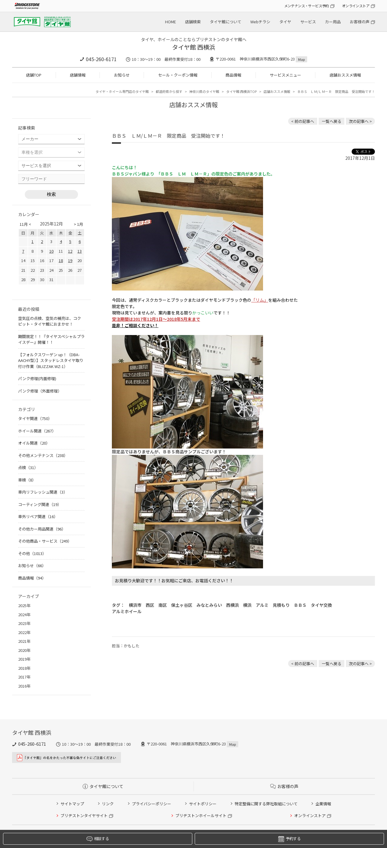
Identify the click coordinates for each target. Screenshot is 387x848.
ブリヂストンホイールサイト (200, 815)
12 (70, 251)
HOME (170, 22)
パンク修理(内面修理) (37, 378)
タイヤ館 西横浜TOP (241, 91)
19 (70, 260)
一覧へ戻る (331, 121)
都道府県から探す (169, 91)
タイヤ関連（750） (35, 418)
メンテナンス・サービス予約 (306, 5)
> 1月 (78, 224)
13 (79, 251)
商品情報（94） (32, 578)
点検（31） (28, 467)
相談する (97, 839)
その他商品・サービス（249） (45, 541)
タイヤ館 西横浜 (193, 47)
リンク (108, 804)
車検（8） (27, 480)
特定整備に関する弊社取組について (266, 804)
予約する (289, 839)
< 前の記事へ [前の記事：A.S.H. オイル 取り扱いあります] (302, 121)
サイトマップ (72, 804)
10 (51, 251)
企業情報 (323, 804)
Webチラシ (260, 22)
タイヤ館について (225, 22)
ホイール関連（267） (37, 431)
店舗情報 (78, 75)
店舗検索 (193, 22)
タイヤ (285, 22)
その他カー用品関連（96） (42, 529)
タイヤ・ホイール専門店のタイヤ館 (122, 91)
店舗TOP (33, 75)
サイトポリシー (202, 804)
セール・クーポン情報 (177, 75)
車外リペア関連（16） (38, 516)
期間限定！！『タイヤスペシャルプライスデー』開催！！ (51, 339)
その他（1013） (32, 553)
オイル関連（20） (34, 443)
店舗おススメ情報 (345, 75)
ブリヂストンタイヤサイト (84, 815)
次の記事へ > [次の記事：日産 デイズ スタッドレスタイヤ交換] (360, 121)
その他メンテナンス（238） (43, 455)
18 (61, 260)
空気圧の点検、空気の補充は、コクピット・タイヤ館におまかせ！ (49, 321)
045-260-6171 (101, 59)
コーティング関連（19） (39, 504)
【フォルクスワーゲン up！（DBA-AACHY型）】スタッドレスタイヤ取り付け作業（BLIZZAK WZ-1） (50, 360)
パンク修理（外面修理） (40, 391)
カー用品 (333, 22)
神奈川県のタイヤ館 (204, 91)
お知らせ (122, 75)
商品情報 (233, 75)
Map (301, 59)
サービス (308, 22)
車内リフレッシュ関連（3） (42, 492)
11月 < (25, 224)
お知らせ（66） (32, 565)
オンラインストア (355, 5)
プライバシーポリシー (151, 804)
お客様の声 (359, 22)
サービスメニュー (285, 75)
